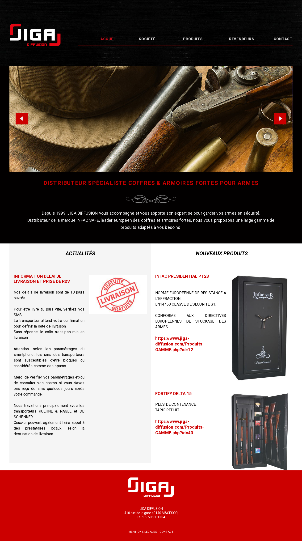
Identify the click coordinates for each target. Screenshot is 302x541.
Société (147, 39)
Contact (283, 39)
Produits (192, 39)
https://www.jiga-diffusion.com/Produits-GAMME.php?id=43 (179, 427)
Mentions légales (143, 531)
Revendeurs (241, 39)
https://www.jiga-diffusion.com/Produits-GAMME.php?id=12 (179, 344)
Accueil (109, 39)
